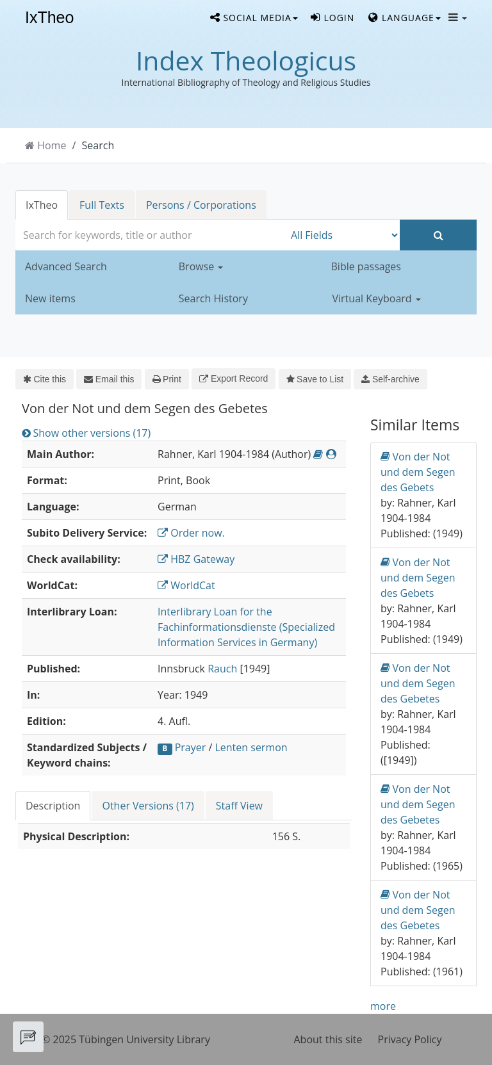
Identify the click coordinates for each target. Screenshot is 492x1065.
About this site (328, 1039)
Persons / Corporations (201, 205)
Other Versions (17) (147, 806)
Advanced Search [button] (66, 266)
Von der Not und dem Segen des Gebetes (418, 683)
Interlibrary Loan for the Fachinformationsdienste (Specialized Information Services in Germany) (246, 627)
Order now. (191, 533)
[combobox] (149, 235)
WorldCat (186, 585)
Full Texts (101, 205)
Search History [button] (213, 298)
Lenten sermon (251, 747)
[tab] (53, 805)
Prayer (190, 747)
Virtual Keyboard (376, 298)
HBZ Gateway (196, 559)
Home (51, 145)
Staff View (239, 806)
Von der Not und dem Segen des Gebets (418, 471)
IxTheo (49, 18)
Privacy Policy (410, 1039)
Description (53, 806)
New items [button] (50, 298)
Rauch (222, 669)
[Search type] (342, 235)
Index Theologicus (246, 60)
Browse (201, 266)
